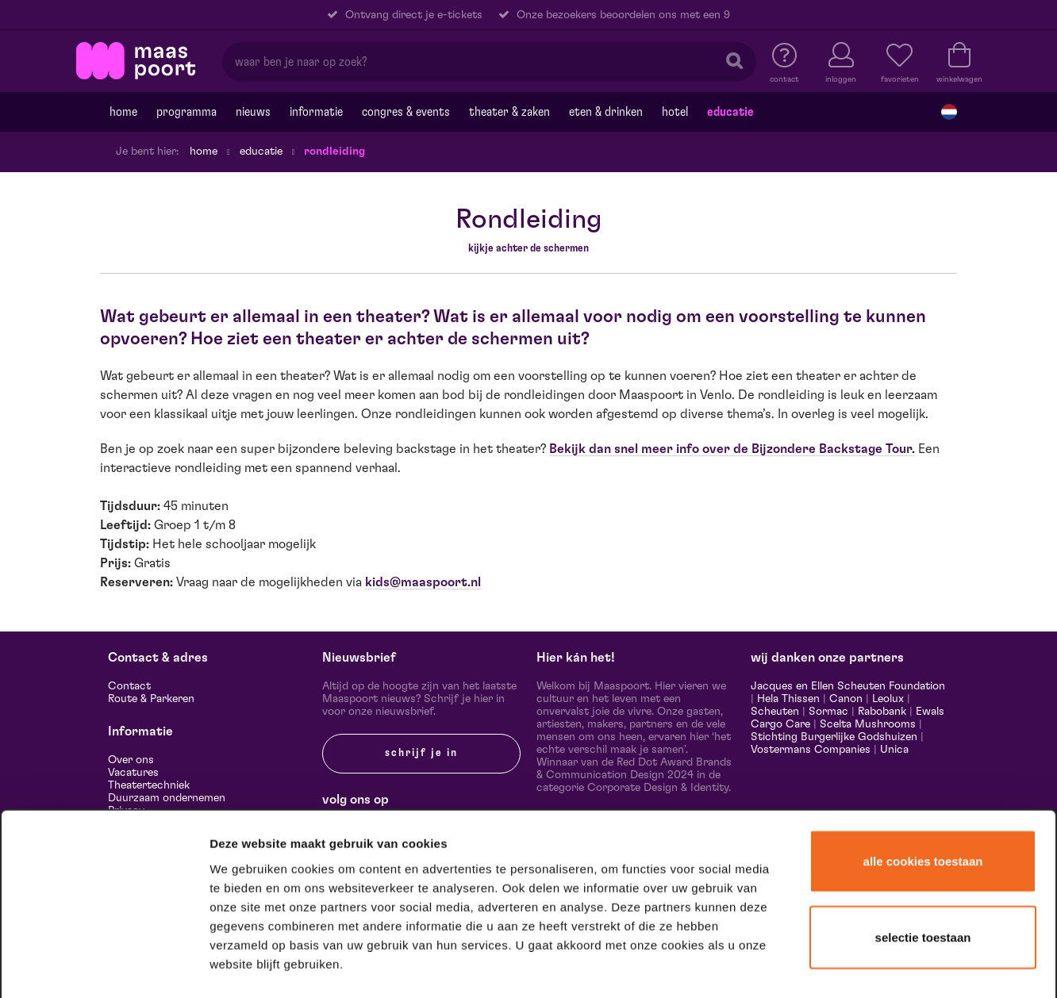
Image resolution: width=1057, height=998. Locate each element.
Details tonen (859, 965)
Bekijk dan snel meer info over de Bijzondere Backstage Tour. (732, 449)
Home (123, 112)
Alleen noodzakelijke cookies (922, 878)
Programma (186, 112)
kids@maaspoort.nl (423, 582)
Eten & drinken (606, 112)
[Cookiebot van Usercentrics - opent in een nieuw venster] (104, 965)
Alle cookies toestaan (923, 728)
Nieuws (253, 112)
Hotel (675, 112)
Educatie (730, 112)
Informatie (316, 112)
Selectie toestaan (923, 805)
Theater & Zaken (509, 112)
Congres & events (406, 112)
